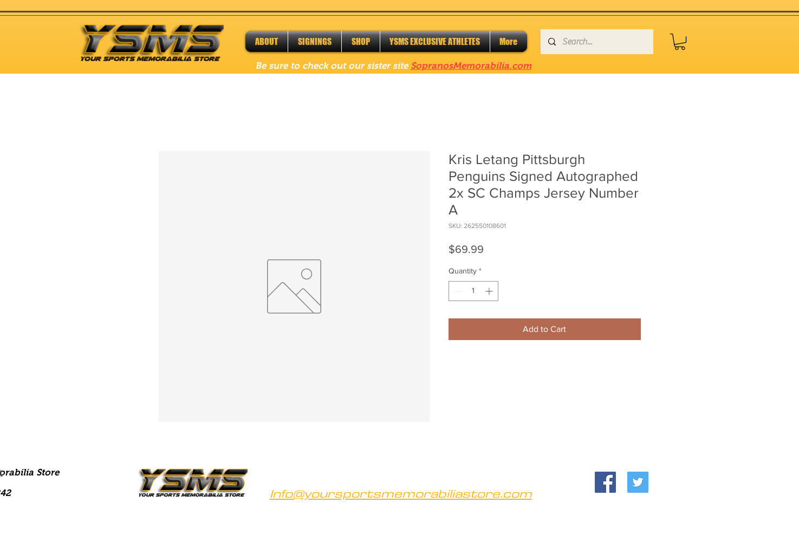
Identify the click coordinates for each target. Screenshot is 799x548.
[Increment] (490, 291)
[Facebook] (605, 482)
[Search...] (596, 41)
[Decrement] (457, 291)
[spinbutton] (473, 291)
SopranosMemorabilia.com (471, 66)
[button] (680, 42)
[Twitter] (637, 482)
